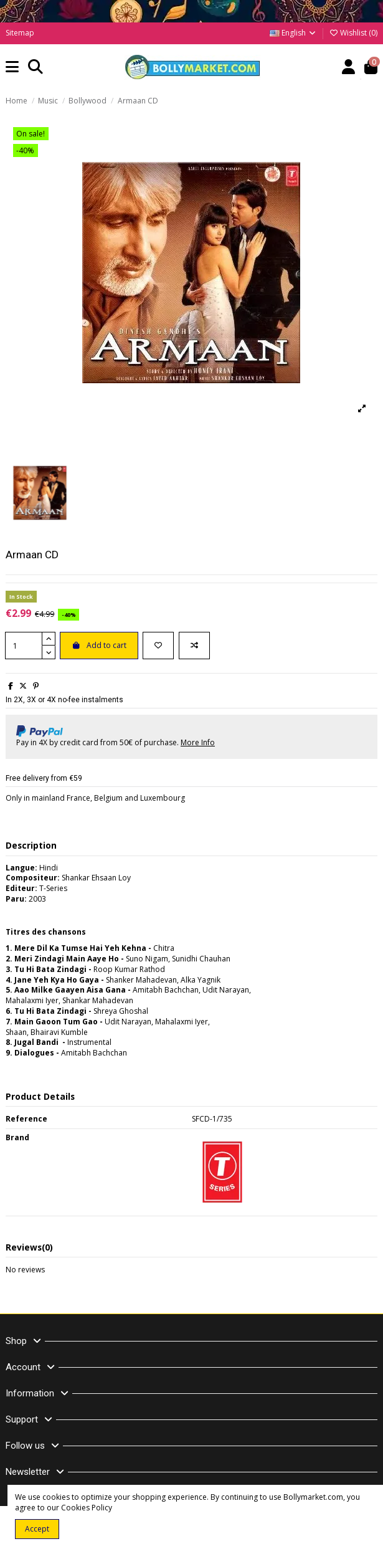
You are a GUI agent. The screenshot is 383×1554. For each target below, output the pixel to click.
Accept (37, 1528)
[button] (12, 68)
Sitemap (20, 32)
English (293, 32)
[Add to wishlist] (158, 645)
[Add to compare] (194, 645)
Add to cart (99, 645)
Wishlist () (353, 32)
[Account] (349, 68)
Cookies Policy (86, 1507)
